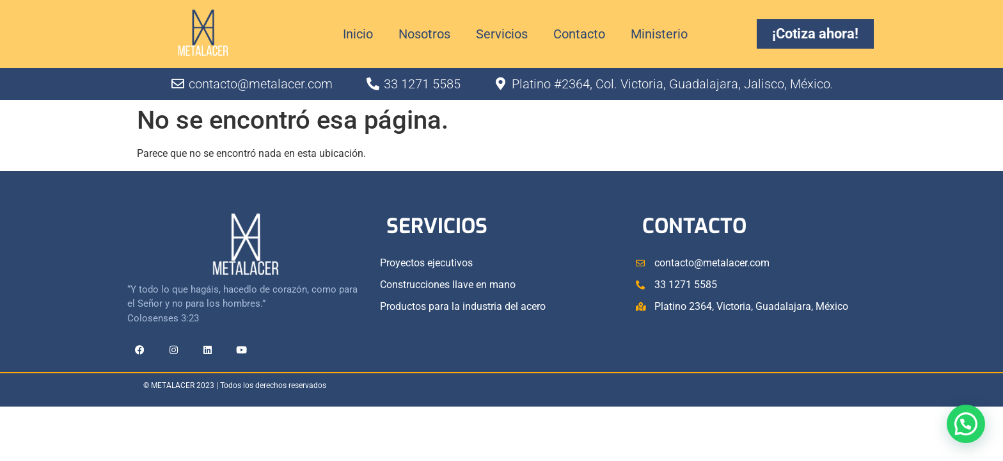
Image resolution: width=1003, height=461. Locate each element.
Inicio (358, 34)
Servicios (502, 34)
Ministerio (659, 34)
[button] (965, 422)
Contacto (579, 34)
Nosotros (424, 34)
